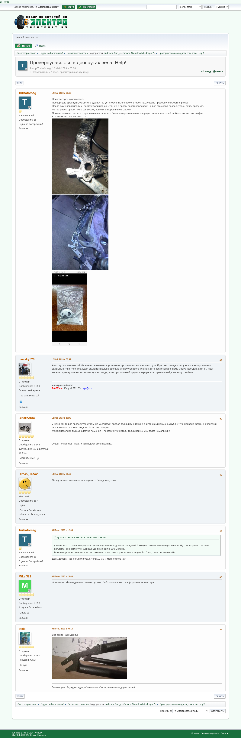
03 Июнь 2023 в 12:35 (62, 530)
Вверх (20, 696)
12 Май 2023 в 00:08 (61, 93)
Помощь (195, 733)
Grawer (126, 53)
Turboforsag (27, 93)
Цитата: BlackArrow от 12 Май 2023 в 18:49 (81, 537)
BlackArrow (27, 418)
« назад (206, 71)
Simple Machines (38, 735)
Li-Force (4, 1)
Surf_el (117, 53)
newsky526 (26, 359)
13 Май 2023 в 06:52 (61, 474)
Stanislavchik (137, 53)
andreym (108, 53)
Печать (220, 83)
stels (22, 628)
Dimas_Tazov (28, 474)
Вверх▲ (225, 733)
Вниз (19, 83)
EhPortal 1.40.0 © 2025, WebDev (27, 733)
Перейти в (165, 711)
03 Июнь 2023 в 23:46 (62, 576)
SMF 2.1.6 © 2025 (20, 735)
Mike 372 (25, 576)
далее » (218, 71)
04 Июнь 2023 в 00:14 (62, 629)
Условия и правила (210, 733)
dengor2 (150, 53)
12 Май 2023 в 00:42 (61, 359)
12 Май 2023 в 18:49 (61, 418)
